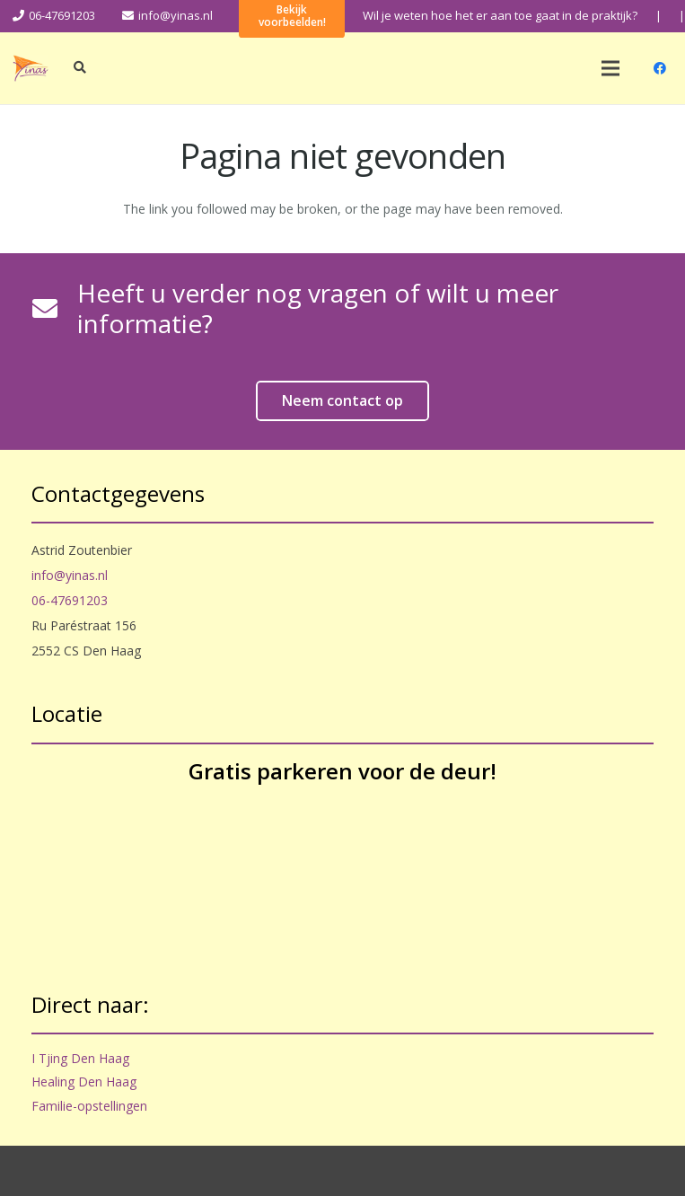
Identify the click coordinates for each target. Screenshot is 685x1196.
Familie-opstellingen (89, 1105)
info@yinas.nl (69, 575)
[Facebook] (659, 68)
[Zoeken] (80, 67)
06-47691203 (69, 600)
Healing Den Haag (83, 1081)
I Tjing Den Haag (80, 1058)
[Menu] (610, 68)
